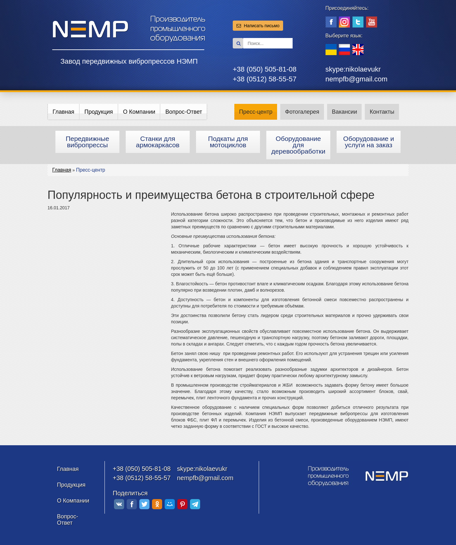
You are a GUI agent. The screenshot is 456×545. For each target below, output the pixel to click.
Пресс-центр (255, 112)
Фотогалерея (302, 112)
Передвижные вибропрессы (87, 142)
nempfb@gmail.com (357, 79)
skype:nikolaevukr (353, 69)
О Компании (139, 112)
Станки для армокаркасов (157, 142)
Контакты (382, 112)
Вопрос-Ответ (183, 112)
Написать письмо (258, 25)
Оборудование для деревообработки (298, 145)
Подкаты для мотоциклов (228, 142)
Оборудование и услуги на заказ (368, 142)
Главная (63, 112)
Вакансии (344, 112)
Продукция (99, 112)
